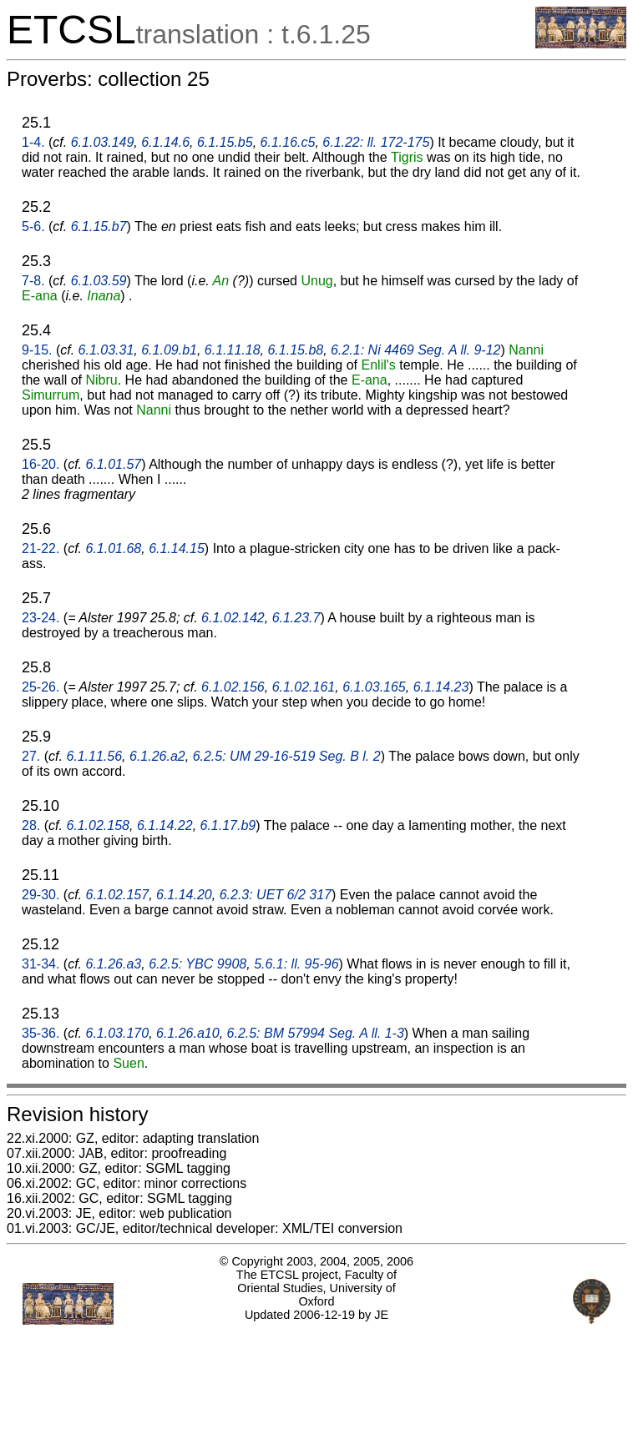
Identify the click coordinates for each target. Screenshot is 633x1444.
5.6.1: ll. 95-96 (296, 964)
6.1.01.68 (114, 548)
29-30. (40, 895)
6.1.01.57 (114, 464)
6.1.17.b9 (228, 825)
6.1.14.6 (165, 142)
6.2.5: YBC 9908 (197, 964)
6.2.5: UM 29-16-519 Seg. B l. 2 (287, 756)
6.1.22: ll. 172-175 (375, 142)
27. (31, 756)
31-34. (40, 964)
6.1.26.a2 (157, 756)
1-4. (33, 142)
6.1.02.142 (233, 618)
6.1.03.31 (106, 350)
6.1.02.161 (304, 687)
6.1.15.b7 (99, 226)
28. (31, 825)
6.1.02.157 (117, 895)
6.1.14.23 (441, 687)
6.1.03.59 (99, 281)
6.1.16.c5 (288, 142)
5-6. (33, 226)
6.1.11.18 (233, 350)
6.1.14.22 (165, 825)
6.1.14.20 (184, 895)
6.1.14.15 (177, 548)
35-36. (40, 1033)
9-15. (37, 350)
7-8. (33, 281)
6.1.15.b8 (295, 350)
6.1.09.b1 (169, 350)
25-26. (40, 687)
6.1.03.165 (374, 687)
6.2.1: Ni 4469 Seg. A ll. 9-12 (415, 350)
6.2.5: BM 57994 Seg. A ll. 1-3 (315, 1033)
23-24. (40, 618)
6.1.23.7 (296, 618)
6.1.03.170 (117, 1033)
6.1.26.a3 (114, 964)
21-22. (40, 548)
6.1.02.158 (97, 825)
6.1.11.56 (94, 756)
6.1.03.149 (102, 142)
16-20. (40, 464)
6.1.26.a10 (188, 1033)
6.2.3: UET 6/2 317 (276, 895)
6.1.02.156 (233, 687)
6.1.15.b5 (225, 142)
